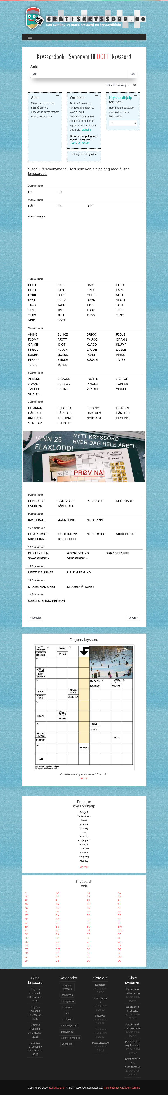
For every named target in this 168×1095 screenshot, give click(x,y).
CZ (26, 949)
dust (32, 290)
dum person (38, 534)
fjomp (33, 339)
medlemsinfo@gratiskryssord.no (122, 1087)
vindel (121, 389)
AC (119, 892)
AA (57, 892)
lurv (61, 295)
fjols (120, 334)
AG (119, 896)
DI (119, 953)
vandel (93, 389)
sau (61, 206)
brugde (64, 379)
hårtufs (94, 413)
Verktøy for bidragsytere (84, 154)
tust (120, 315)
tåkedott (66, 506)
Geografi (84, 812)
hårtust (123, 413)
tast (120, 305)
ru (60, 192)
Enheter (84, 853)
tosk (91, 310)
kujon (63, 349)
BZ (57, 930)
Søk (133, 73)
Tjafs (73, 142)
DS (57, 960)
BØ (26, 934)
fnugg (92, 339)
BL (57, 922)
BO (88, 922)
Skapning (84, 856)
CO (57, 941)
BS (57, 926)
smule (63, 359)
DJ (26, 956)
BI (119, 919)
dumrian (35, 408)
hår (31, 206)
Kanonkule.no (57, 1087)
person (64, 384)
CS (26, 945)
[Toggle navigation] (29, 37)
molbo (63, 354)
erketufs (36, 501)
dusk (120, 285)
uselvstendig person (46, 600)
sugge (92, 359)
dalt (61, 285)
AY (119, 911)
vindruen (100, 1029)
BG (57, 919)
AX (88, 911)
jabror (122, 379)
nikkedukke (126, 534)
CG (26, 938)
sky (90, 206)
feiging (93, 408)
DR (26, 960)
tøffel (34, 389)
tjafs (32, 364)
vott (62, 320)
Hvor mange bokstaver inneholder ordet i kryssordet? (121, 112)
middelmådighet (42, 586)
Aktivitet (84, 824)
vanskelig (67, 1043)
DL (88, 956)
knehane (35, 418)
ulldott (64, 423)
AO (88, 904)
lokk (32, 295)
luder (33, 354)
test (32, 310)
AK (88, 900)
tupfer (122, 384)
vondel (34, 394)
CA (57, 934)
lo (30, 192)
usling (63, 389)
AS (88, 907)
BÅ (88, 930)
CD (88, 934)
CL (119, 938)
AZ (26, 915)
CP (88, 941)
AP (119, 904)
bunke (63, 334)
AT (119, 907)
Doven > (133, 617)
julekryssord (68, 1001)
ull (79, 142)
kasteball (36, 520)
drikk (91, 334)
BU (88, 926)
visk (31, 320)
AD (26, 896)
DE (57, 953)
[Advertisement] (84, 244)
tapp (61, 305)
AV (57, 911)
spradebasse (117, 553)
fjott (62, 339)
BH (88, 919)
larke (121, 349)
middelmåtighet (80, 586)
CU (57, 945)
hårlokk (65, 413)
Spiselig (84, 828)
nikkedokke (96, 534)
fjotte (92, 379)
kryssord (67, 1007)
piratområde (100, 1042)
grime (33, 344)
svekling (35, 506)
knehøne (65, 418)
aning (33, 334)
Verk (84, 832)
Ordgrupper (84, 840)
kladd (92, 344)
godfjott (66, 501)
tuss (91, 315)
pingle (92, 384)
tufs (32, 315)
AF (88, 896)
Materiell (84, 844)
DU (88, 960)
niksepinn (95, 520)
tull (61, 315)
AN (57, 904)
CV (88, 945)
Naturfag (84, 861)
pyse (32, 300)
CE (119, 934)
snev (62, 300)
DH (88, 953)
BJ (26, 922)
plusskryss (67, 1031)
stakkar (35, 423)
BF (26, 919)
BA (57, 915)
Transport (84, 848)
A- (26, 892)
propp (33, 359)
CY (119, 945)
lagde (92, 349)
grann (121, 339)
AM (26, 904)
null (120, 295)
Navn (84, 820)
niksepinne (37, 539)
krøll (33, 349)
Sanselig (84, 836)
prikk (120, 354)
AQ (26, 907)
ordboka (86, 129)
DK (57, 956)
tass (90, 305)
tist (61, 310)
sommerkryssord (70, 1037)
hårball (35, 413)
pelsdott (95, 501)
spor (91, 300)
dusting (64, 408)
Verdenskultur (84, 816)
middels (67, 1019)
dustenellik (38, 553)
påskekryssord (69, 1025)
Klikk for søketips (117, 85)
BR (26, 926)
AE (57, 896)
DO (120, 956)
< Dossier (35, 617)
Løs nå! (84, 778)
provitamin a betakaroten (133, 1063)
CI (88, 938)
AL (119, 900)
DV (119, 960)
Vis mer (84, 867)
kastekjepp (67, 534)
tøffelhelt (67, 539)
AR (57, 907)
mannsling (67, 520)
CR (119, 941)
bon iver (100, 1015)
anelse (34, 379)
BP (119, 922)
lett (67, 1013)
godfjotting (78, 553)
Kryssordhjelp (120, 97)
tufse (62, 364)
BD (88, 915)
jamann (34, 384)
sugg (120, 300)
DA (88, 949)
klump (85, 142)
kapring (100, 984)
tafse (121, 359)
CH (57, 938)
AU (26, 911)
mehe (91, 295)
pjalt (91, 354)
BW (120, 926)
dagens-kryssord (67, 987)
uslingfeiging (79, 572)
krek (91, 290)
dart (91, 285)
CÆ (58, 949)
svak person (39, 558)
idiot (62, 344)
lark (120, 290)
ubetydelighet (40, 572)
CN (26, 941)
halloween (67, 995)
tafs (32, 305)
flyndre (123, 408)
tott (120, 310)
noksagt (94, 418)
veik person (77, 558)
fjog (62, 290)
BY (26, 930)
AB (88, 892)
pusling (122, 418)
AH (26, 900)
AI (57, 900)
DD (26, 953)
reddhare (124, 501)
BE (119, 915)
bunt (32, 285)
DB (119, 949)
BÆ (120, 930)
